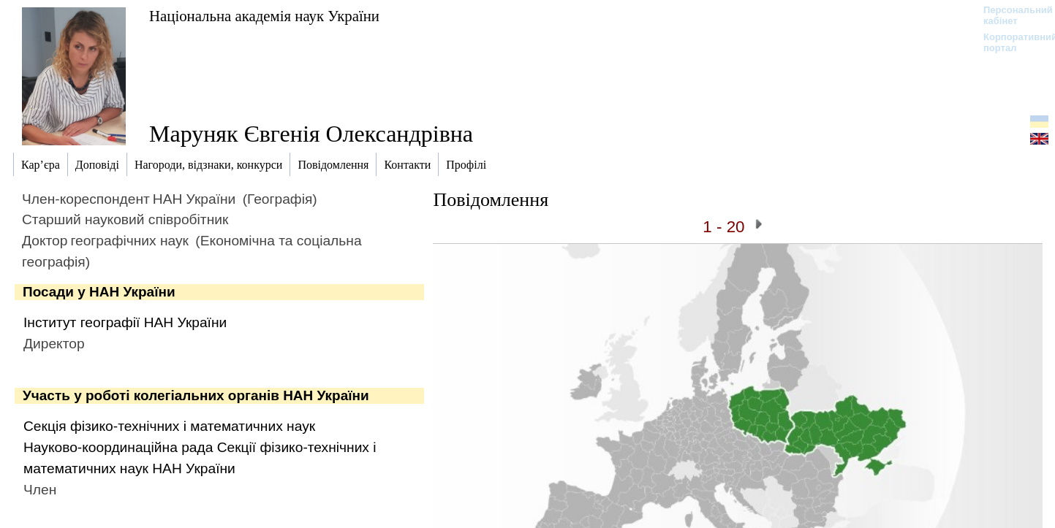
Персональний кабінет (1010, 15)
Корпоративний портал (1010, 42)
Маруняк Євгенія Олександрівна (311, 133)
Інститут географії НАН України (125, 322)
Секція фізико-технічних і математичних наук (169, 426)
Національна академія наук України (264, 15)
